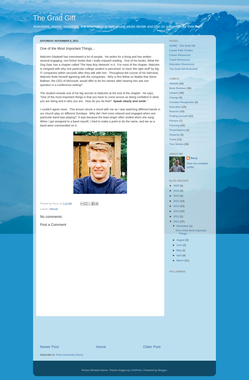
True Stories (176, 144)
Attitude (53, 209)
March (180, 260)
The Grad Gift (54, 18)
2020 (176, 185)
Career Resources (180, 55)
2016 (176, 195)
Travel (172, 139)
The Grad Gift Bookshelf (183, 68)
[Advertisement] (110, 330)
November (182, 225)
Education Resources (181, 64)
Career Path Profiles (181, 50)
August (180, 240)
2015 (176, 201)
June (179, 245)
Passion (174, 120)
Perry (194, 158)
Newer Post (49, 347)
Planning (174, 125)
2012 (176, 216)
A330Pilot (136, 370)
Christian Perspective (181, 102)
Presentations (177, 130)
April (179, 255)
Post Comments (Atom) (69, 354)
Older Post (151, 347)
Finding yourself (178, 116)
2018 (176, 190)
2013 (176, 211)
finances (174, 111)
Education (175, 106)
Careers (174, 92)
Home (101, 347)
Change (173, 97)
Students (174, 134)
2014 (176, 206)
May (179, 250)
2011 (176, 221)
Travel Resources (179, 59)
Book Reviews (177, 88)
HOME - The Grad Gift (182, 45)
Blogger (162, 370)
